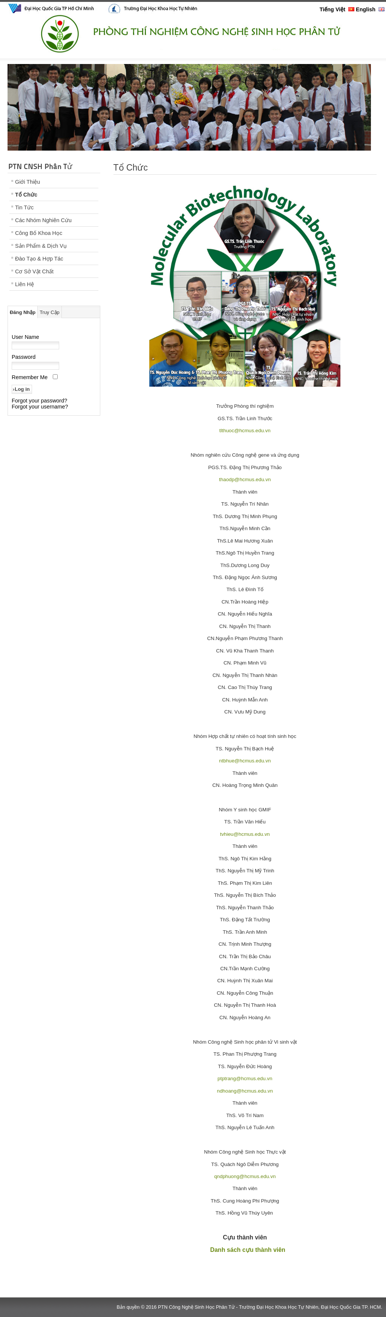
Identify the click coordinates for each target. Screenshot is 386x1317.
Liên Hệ (24, 284)
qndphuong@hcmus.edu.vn (245, 1176)
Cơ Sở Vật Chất (34, 271)
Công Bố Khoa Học (38, 233)
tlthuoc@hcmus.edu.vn (245, 430)
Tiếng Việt (337, 9)
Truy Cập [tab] (50, 312)
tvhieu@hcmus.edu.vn (245, 834)
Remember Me (29, 377)
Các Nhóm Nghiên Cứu (43, 220)
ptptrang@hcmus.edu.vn (245, 1078)
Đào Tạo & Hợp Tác (39, 259)
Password (23, 357)
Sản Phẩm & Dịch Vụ (41, 246)
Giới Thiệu (27, 182)
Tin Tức (24, 207)
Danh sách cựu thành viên (247, 1250)
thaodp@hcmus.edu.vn (245, 479)
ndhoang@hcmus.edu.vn (245, 1091)
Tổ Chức (26, 195)
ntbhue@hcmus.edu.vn (245, 761)
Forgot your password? (39, 401)
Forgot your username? (40, 407)
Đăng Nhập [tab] (22, 312)
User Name (25, 337)
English (370, 9)
